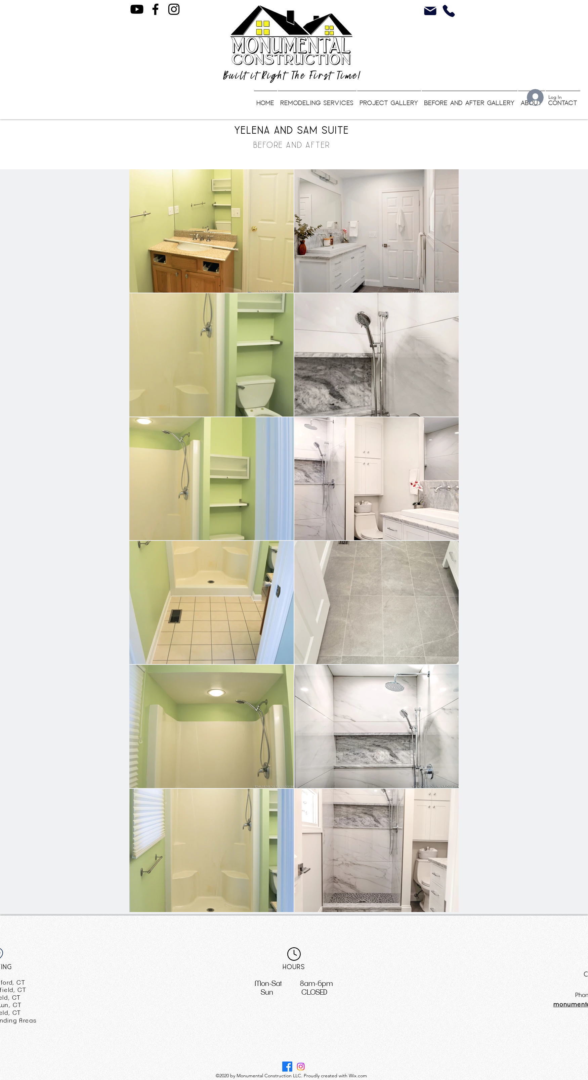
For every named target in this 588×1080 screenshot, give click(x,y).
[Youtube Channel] (136, 9)
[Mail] (430, 11)
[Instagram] (173, 9)
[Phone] (448, 11)
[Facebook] (155, 9)
